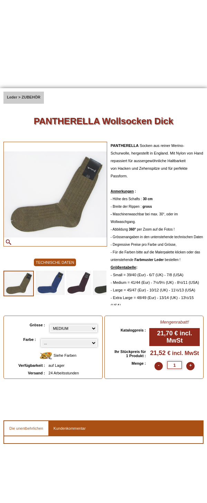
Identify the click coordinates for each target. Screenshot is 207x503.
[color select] (69, 343)
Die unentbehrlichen (26, 428)
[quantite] (174, 365)
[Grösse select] (73, 328)
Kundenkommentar (70, 428)
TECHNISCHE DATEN (55, 262)
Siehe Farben (57, 356)
